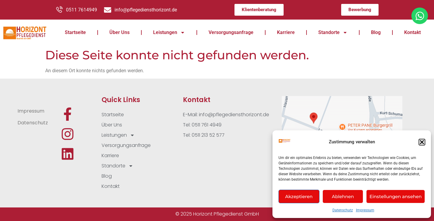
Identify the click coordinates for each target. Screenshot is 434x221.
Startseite (75, 32)
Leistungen (169, 32)
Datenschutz (342, 210)
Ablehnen (343, 196)
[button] (422, 142)
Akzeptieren (299, 196)
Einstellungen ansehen (396, 196)
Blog (376, 32)
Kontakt (412, 32)
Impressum (365, 210)
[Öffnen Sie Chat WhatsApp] (419, 16)
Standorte (333, 32)
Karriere (286, 32)
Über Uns (119, 32)
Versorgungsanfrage (231, 32)
